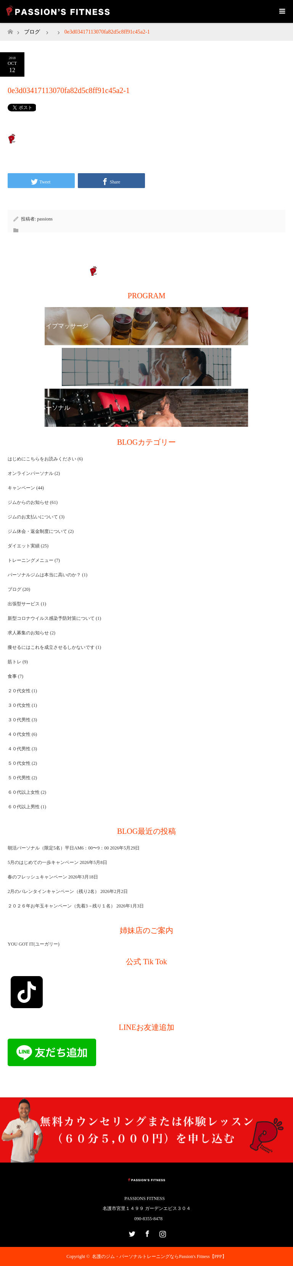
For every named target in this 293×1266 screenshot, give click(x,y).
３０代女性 (19, 705)
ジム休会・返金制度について (37, 531)
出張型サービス (24, 603)
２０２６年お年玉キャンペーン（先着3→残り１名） (61, 906)
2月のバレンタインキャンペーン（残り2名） (53, 891)
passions (45, 219)
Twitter (131, 1232)
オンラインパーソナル (30, 473)
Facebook (146, 1232)
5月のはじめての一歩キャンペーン (43, 862)
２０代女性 (19, 690)
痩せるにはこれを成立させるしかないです (51, 647)
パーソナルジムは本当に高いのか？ (44, 575)
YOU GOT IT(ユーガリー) (34, 944)
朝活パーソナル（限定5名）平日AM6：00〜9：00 (58, 848)
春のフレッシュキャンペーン (37, 877)
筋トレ (14, 661)
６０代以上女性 (24, 792)
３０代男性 (19, 719)
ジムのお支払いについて (33, 517)
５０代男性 (19, 777)
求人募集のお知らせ (28, 632)
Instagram (161, 1232)
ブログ (32, 32)
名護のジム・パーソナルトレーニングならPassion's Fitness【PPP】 (159, 1256)
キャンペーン (21, 488)
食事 (12, 676)
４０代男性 (19, 748)
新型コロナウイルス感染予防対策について (51, 618)
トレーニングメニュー (30, 560)
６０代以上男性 (24, 806)
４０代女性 (19, 734)
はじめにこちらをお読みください (42, 459)
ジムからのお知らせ (28, 502)
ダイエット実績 (24, 546)
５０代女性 (19, 763)
